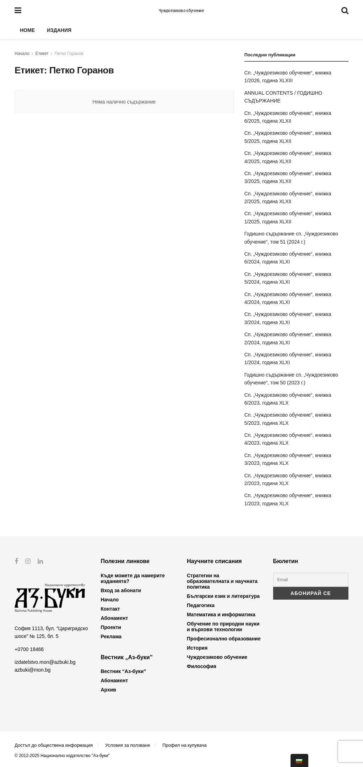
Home (27, 30)
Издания (59, 30)
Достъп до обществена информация (54, 745)
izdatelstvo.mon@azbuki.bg (45, 662)
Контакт (110, 609)
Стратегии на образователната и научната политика (222, 581)
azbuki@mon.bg (32, 670)
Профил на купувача (184, 745)
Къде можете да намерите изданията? (133, 578)
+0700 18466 (29, 649)
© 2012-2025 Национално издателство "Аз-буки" (62, 755)
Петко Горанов (69, 53)
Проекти (111, 627)
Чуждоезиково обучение (181, 11)
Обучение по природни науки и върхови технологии (223, 626)
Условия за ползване (127, 745)
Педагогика (201, 605)
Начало (22, 53)
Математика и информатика (221, 614)
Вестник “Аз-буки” (123, 671)
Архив (108, 690)
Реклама (111, 636)
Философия (201, 666)
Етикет (42, 53)
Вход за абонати (121, 590)
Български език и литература (223, 596)
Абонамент (114, 618)
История (197, 648)
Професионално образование (224, 638)
